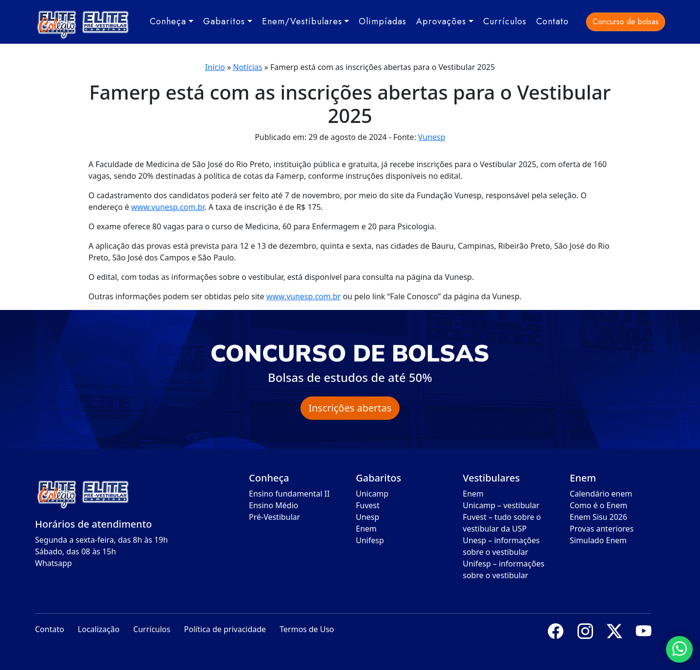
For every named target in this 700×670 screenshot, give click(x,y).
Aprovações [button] (441, 21)
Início (215, 67)
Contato (552, 21)
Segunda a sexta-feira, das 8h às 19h (101, 539)
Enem (366, 528)
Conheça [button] (168, 21)
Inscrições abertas (350, 407)
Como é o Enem (598, 505)
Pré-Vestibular (274, 517)
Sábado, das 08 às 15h (75, 551)
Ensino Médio (273, 505)
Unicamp (372, 493)
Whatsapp (53, 563)
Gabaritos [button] (224, 21)
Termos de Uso (307, 629)
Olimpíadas (382, 21)
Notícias (247, 67)
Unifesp (370, 540)
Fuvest (368, 505)
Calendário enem (601, 493)
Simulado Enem (598, 540)
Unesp (367, 517)
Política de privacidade (225, 629)
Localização (99, 629)
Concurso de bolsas (626, 21)
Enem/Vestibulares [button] (302, 21)
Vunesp (431, 137)
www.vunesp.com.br (168, 207)
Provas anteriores (601, 528)
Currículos (504, 21)
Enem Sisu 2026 (598, 517)
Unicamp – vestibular (501, 505)
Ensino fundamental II (289, 493)
